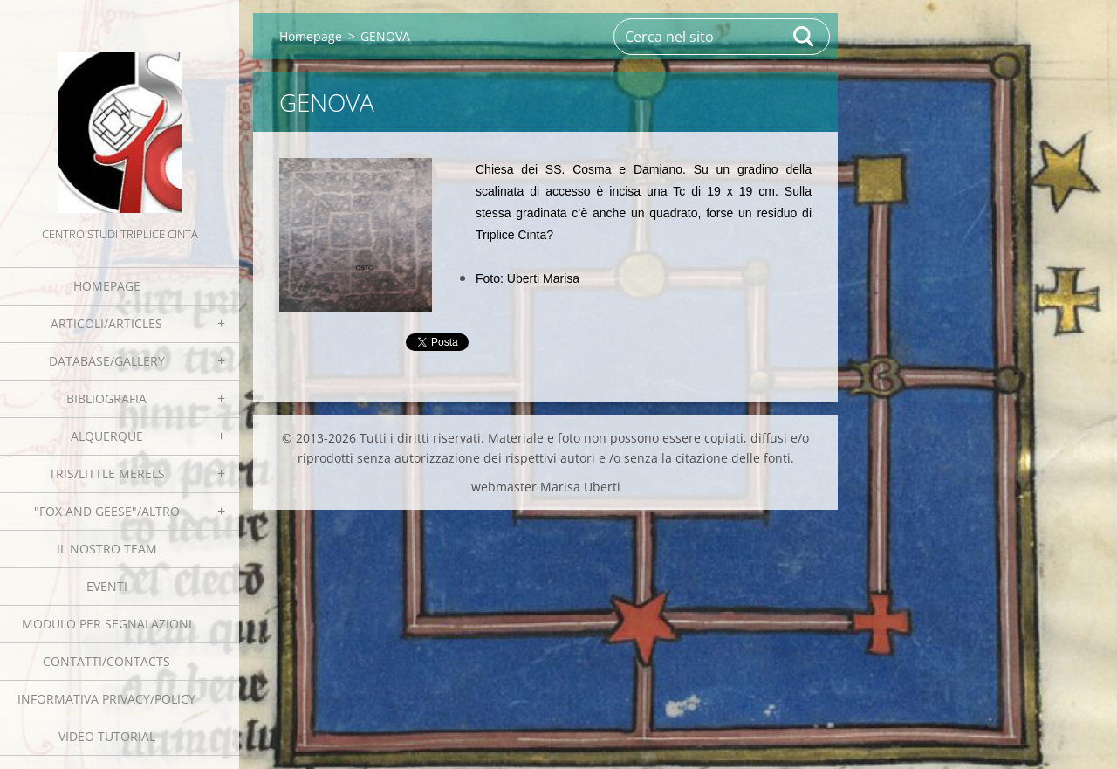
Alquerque (107, 436)
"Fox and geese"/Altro (107, 511)
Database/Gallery (107, 361)
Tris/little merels (107, 473)
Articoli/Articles (106, 323)
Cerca (804, 37)
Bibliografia (106, 398)
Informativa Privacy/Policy (106, 698)
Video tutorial (106, 736)
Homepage (106, 286)
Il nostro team (107, 548)
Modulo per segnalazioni (107, 623)
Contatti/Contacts (106, 661)
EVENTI (106, 586)
